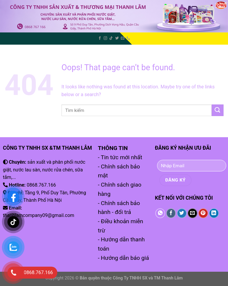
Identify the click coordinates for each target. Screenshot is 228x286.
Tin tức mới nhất (121, 157)
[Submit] (218, 110)
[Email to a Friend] (192, 213)
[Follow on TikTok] (111, 38)
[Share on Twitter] (182, 213)
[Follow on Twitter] (117, 38)
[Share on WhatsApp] (160, 213)
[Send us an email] (122, 38)
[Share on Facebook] (171, 213)
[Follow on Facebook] (100, 38)
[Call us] (128, 38)
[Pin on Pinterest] (203, 213)
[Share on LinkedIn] (214, 213)
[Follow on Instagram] (105, 38)
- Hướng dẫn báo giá (123, 257)
